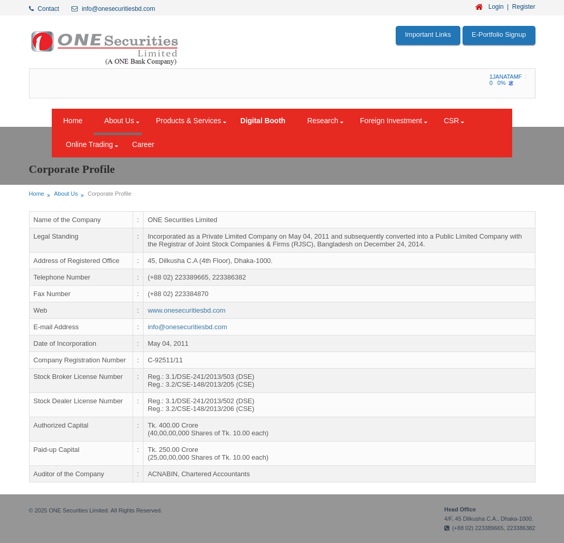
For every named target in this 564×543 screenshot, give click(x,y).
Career (143, 144)
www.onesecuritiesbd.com (186, 310)
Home (72, 120)
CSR (451, 120)
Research (322, 120)
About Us (119, 120)
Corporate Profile (110, 193)
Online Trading (89, 144)
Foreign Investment (391, 120)
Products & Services (188, 120)
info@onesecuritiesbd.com (187, 327)
